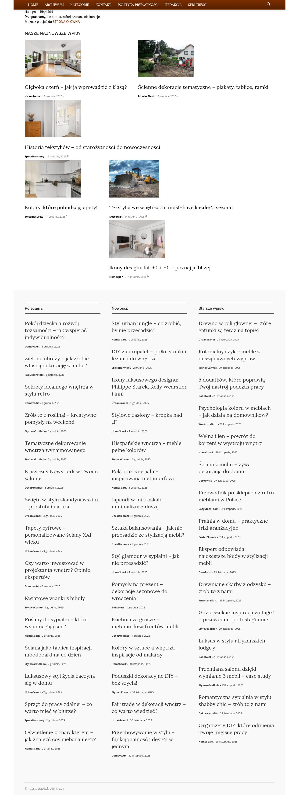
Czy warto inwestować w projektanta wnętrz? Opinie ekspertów (57, 570)
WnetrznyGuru (208, 424)
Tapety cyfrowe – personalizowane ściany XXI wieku (58, 534)
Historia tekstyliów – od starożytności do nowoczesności (92, 147)
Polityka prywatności (138, 5)
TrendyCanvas (208, 367)
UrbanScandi (33, 515)
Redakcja (173, 5)
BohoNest (118, 607)
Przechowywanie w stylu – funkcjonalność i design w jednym (143, 739)
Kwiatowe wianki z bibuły (55, 598)
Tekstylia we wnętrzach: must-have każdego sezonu (171, 207)
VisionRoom (32, 96)
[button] (268, 5)
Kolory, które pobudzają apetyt (61, 207)
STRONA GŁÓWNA (66, 22)
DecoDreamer (34, 487)
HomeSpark (116, 276)
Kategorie (79, 5)
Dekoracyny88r (208, 713)
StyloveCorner (34, 607)
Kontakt (103, 5)
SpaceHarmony (34, 156)
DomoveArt (32, 346)
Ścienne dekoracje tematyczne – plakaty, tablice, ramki (203, 87)
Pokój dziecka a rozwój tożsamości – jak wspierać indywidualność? (56, 330)
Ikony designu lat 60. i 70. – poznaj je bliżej (159, 267)
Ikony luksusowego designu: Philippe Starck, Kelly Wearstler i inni (149, 386)
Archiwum (54, 5)
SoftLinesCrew (34, 216)
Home (33, 5)
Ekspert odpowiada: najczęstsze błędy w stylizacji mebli (233, 556)
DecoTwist (116, 216)
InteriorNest (146, 96)
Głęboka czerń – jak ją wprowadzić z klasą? (76, 87)
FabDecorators (34, 374)
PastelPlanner (208, 537)
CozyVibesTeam (208, 508)
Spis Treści (197, 5)
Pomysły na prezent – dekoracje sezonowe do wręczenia (139, 591)
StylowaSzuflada (35, 431)
